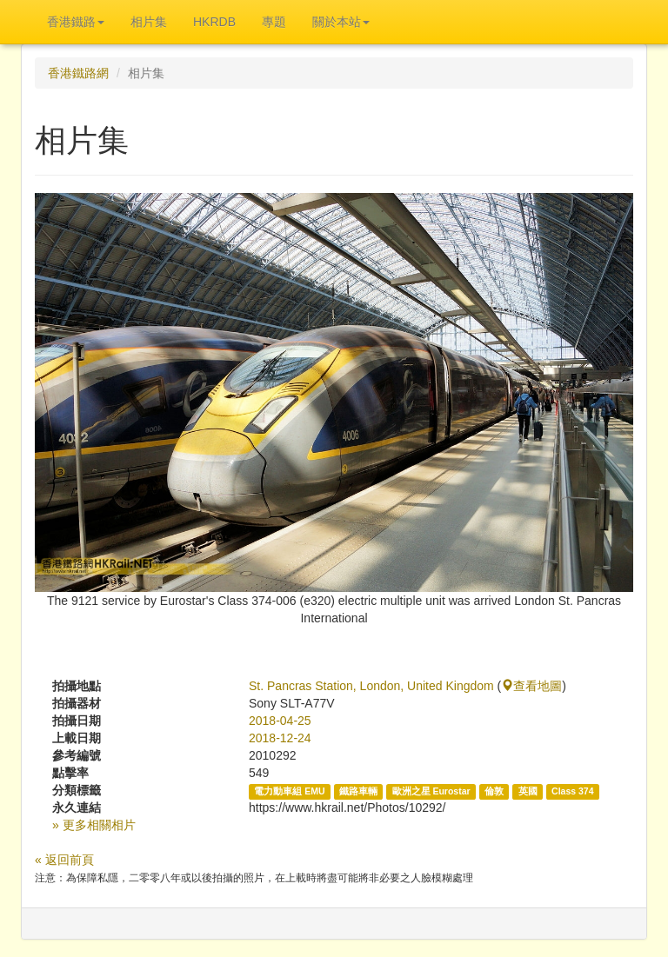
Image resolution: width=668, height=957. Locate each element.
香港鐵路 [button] (75, 22)
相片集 (148, 22)
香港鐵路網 (78, 73)
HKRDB (214, 22)
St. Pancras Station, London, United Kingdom (371, 686)
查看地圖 (531, 686)
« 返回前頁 (64, 860)
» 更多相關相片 (94, 825)
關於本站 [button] (341, 22)
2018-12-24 (280, 738)
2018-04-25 (280, 721)
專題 (274, 22)
